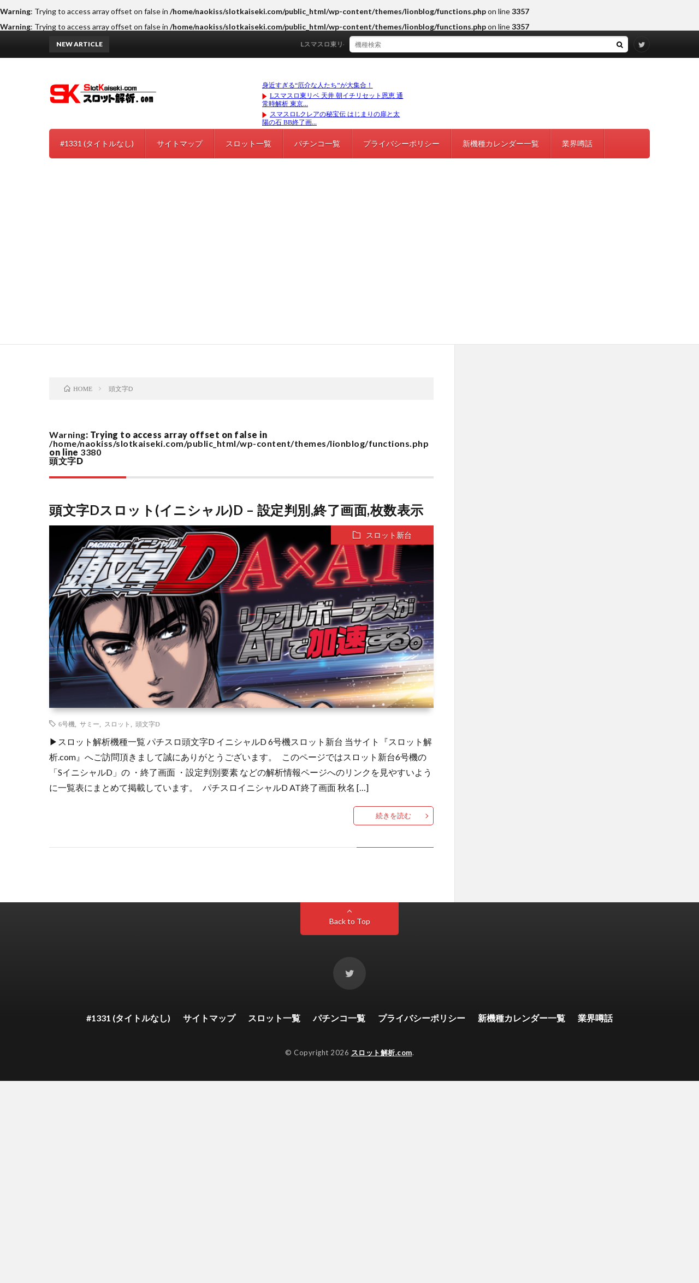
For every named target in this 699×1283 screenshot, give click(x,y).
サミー (89, 723)
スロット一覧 (248, 143)
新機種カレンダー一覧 (501, 143)
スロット (117, 723)
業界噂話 (577, 143)
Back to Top (349, 921)
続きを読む (393, 815)
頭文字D (147, 723)
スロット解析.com (381, 1052)
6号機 (66, 723)
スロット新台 (389, 535)
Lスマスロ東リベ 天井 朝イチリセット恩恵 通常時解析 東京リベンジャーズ (416, 44)
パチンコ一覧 (317, 143)
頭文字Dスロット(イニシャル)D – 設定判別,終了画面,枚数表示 (236, 510)
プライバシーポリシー (401, 143)
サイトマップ (180, 143)
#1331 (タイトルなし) (97, 143)
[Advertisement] (349, 262)
